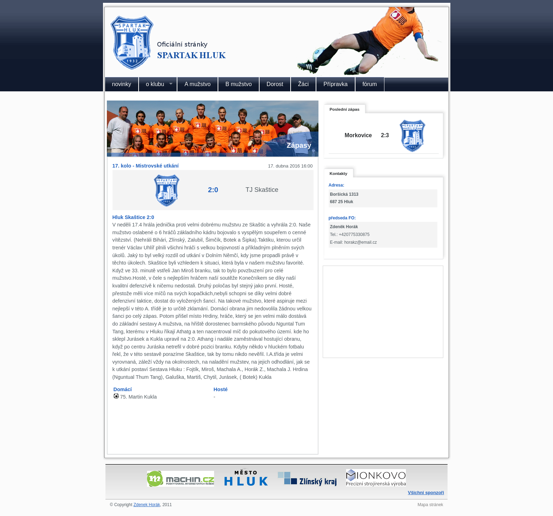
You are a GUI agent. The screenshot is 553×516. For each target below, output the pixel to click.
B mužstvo (238, 84)
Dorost (275, 84)
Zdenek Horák (146, 504)
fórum (370, 84)
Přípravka (335, 84)
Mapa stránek (430, 504)
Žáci (303, 84)
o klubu (156, 84)
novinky (121, 84)
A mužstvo (197, 84)
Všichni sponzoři (426, 492)
